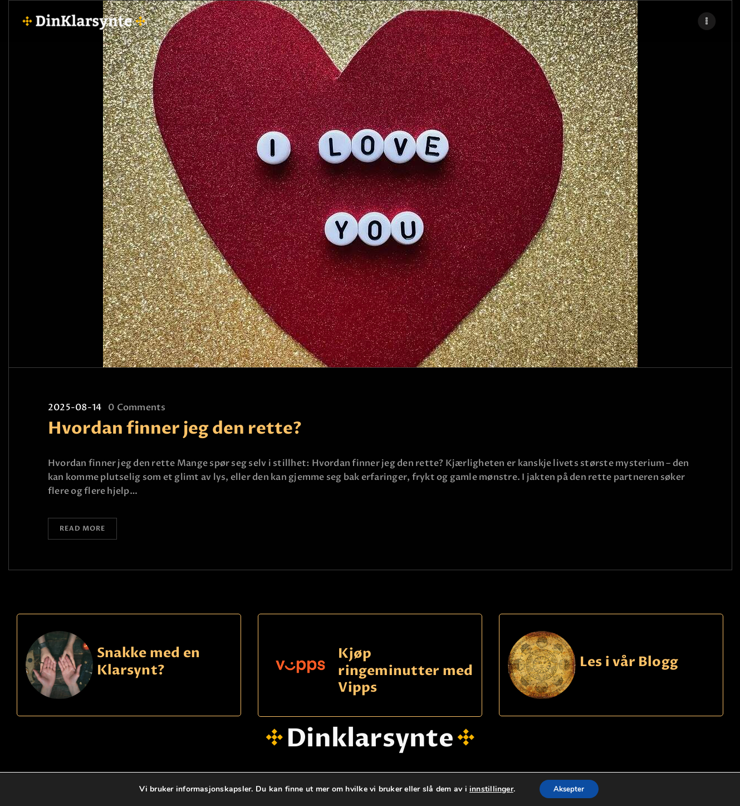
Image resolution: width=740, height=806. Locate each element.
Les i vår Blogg (629, 664)
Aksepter (569, 788)
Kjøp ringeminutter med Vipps (405, 673)
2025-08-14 (74, 407)
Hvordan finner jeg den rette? (175, 429)
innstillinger (488, 789)
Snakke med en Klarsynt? (148, 664)
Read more (87, 530)
